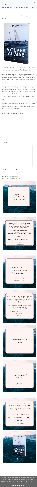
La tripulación (24, 7)
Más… (32, 7)
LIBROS (9, 7)
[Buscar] (34, 2)
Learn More (16, 485)
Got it (23, 485)
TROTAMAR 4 (5, 4)
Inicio (4, 7)
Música (15, 7)
